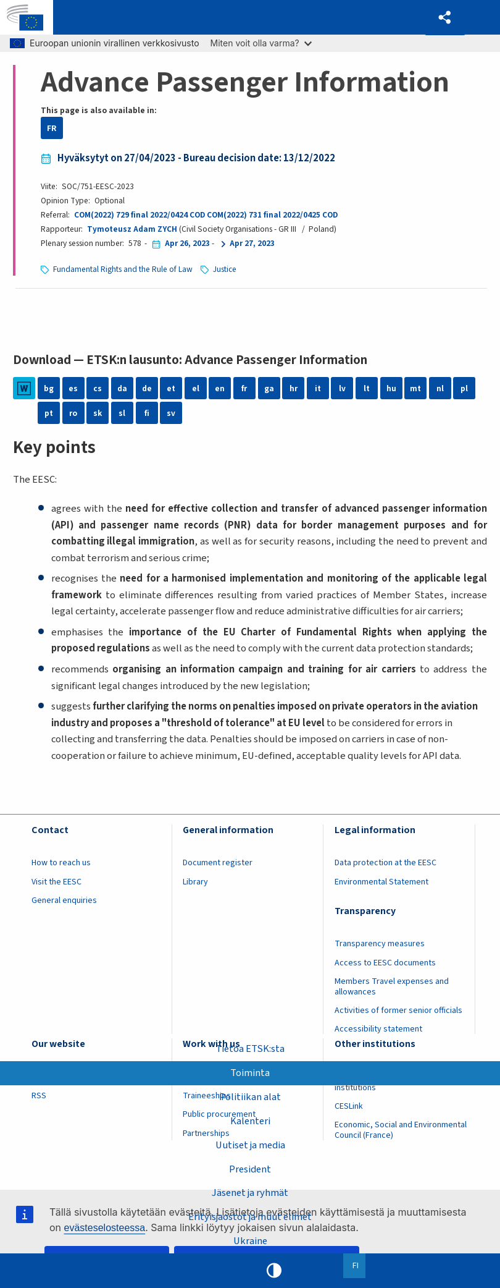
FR (51, 128)
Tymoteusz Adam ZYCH (132, 229)
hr (294, 388)
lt (367, 388)
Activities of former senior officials (398, 1010)
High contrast (274, 1271)
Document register (217, 863)
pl (464, 388)
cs (97, 388)
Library (195, 882)
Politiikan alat (250, 1097)
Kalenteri (250, 1120)
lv (342, 388)
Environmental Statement (381, 882)
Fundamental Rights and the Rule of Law (123, 269)
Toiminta (250, 1073)
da (122, 388)
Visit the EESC (56, 882)
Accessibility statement (378, 1029)
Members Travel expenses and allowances (392, 986)
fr (244, 388)
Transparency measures (380, 944)
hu (391, 388)
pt (48, 413)
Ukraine (250, 1241)
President (250, 1168)
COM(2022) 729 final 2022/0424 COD (139, 215)
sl (122, 413)
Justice (224, 269)
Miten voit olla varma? (261, 43)
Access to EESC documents (385, 963)
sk (97, 413)
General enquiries (64, 900)
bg (49, 388)
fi (146, 413)
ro (73, 413)
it (318, 388)
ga (269, 388)
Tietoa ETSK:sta (250, 1048)
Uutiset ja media (250, 1144)
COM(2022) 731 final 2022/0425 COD (272, 215)
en (220, 388)
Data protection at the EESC (385, 863)
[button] (445, 17)
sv (171, 413)
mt (415, 388)
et (171, 388)
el (195, 388)
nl (440, 388)
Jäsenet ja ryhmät (250, 1192)
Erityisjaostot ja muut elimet (250, 1217)
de (147, 388)
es (73, 388)
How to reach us (61, 863)
